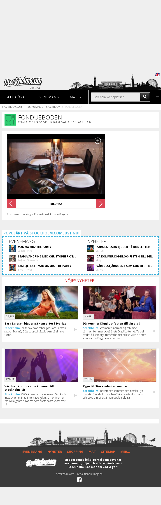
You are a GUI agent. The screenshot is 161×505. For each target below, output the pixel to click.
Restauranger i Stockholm (43, 106)
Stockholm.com (12, 106)
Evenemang (48, 97)
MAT (92, 451)
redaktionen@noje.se (90, 474)
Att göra (16, 97)
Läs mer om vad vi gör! (101, 467)
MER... (125, 451)
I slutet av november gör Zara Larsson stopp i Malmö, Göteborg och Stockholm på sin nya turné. (35, 331)
